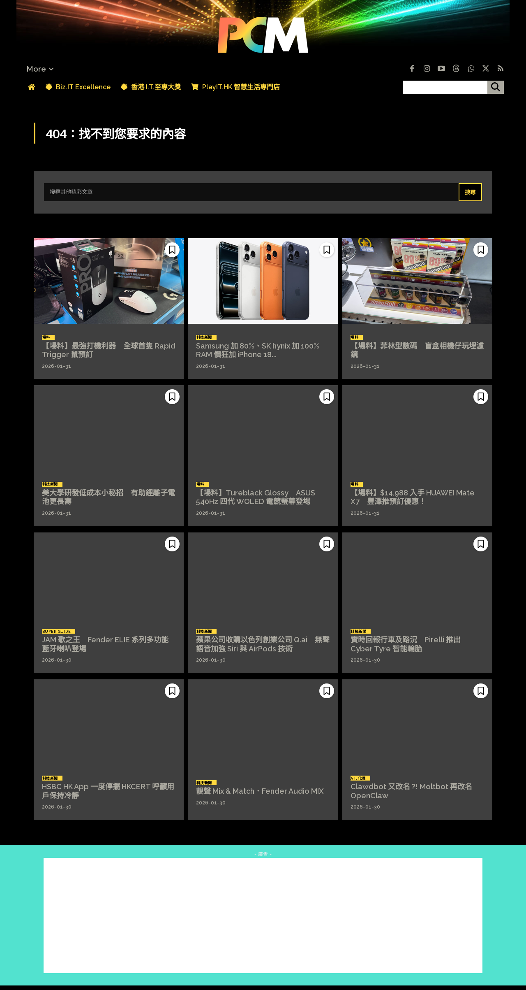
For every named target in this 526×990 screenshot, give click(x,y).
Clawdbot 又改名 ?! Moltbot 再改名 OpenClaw (411, 797)
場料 (48, 342)
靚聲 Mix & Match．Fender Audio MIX (260, 796)
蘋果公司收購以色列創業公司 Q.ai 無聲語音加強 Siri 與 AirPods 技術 (263, 650)
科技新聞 (206, 342)
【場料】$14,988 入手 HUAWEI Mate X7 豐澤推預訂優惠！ (413, 502)
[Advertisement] (263, 920)
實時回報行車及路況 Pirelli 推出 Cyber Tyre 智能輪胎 (406, 650)
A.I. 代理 (360, 783)
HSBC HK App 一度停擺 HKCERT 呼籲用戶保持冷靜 (108, 797)
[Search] (469, 196)
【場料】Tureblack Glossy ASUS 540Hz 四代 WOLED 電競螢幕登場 (255, 502)
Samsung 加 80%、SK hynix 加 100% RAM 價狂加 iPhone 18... (261, 356)
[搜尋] (495, 87)
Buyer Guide (58, 636)
